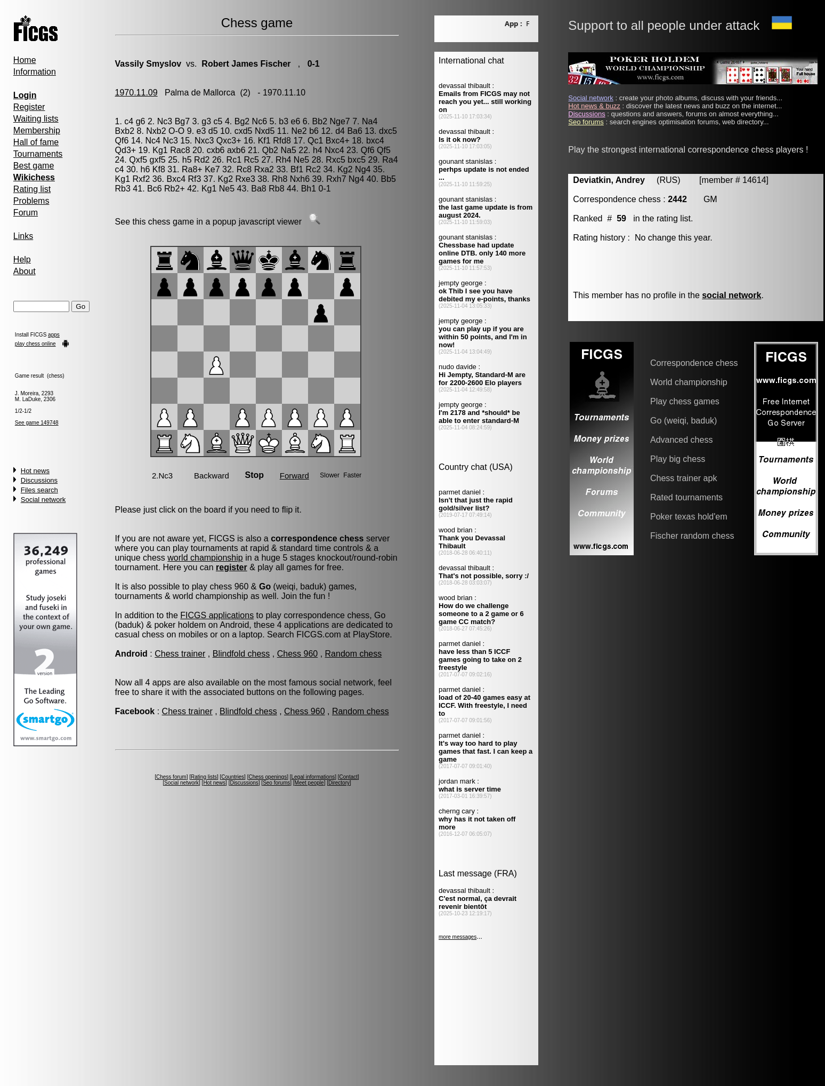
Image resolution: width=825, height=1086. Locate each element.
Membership (36, 130)
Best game (33, 165)
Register (29, 106)
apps (54, 335)
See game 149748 (37, 423)
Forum (25, 212)
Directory (339, 783)
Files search (39, 490)
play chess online (35, 344)
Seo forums (276, 783)
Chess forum (171, 777)
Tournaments (38, 153)
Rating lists (204, 777)
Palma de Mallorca (200, 92)
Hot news (35, 471)
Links (23, 236)
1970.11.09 (136, 92)
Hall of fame (36, 142)
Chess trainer (180, 653)
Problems (31, 200)
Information (34, 71)
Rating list (32, 189)
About (24, 271)
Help (22, 259)
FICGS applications (217, 615)
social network (731, 295)
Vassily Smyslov (148, 63)
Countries (232, 777)
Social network (43, 500)
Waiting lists (36, 118)
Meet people (309, 783)
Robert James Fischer (245, 63)
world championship (204, 557)
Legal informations (313, 777)
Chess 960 (297, 653)
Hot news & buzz (594, 106)
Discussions (39, 480)
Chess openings (267, 777)
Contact (348, 777)
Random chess (353, 653)
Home (24, 60)
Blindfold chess (241, 653)
